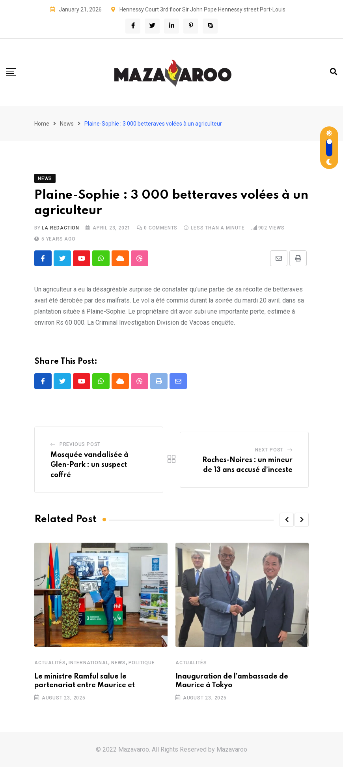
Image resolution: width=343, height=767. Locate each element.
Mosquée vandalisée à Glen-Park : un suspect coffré (89, 465)
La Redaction (60, 228)
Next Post (269, 450)
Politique (142, 662)
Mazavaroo (231, 749)
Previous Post (80, 444)
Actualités (50, 662)
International (88, 662)
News (67, 123)
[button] (287, 520)
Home (41, 123)
